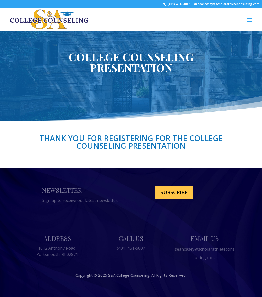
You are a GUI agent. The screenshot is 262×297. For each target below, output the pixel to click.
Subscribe (174, 192)
